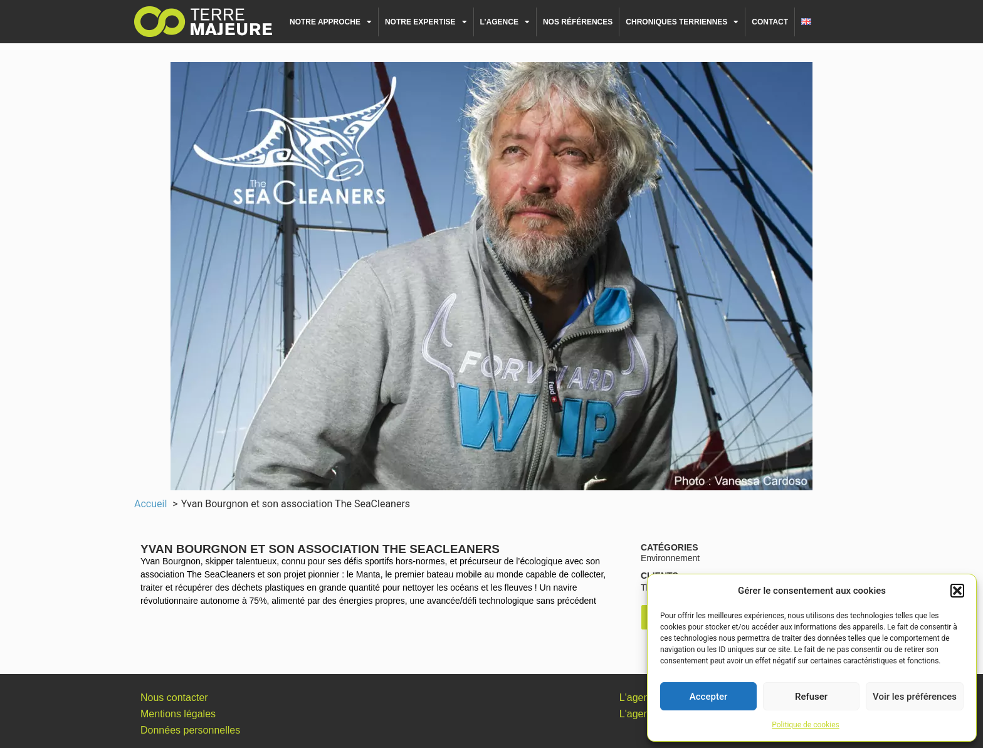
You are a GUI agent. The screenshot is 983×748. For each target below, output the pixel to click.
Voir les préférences (915, 696)
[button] (957, 590)
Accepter (708, 696)
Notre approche (331, 22)
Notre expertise (426, 22)
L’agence (505, 22)
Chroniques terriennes (682, 22)
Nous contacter (174, 697)
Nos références (577, 22)
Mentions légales (178, 713)
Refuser (811, 696)
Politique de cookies (805, 724)
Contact (770, 22)
